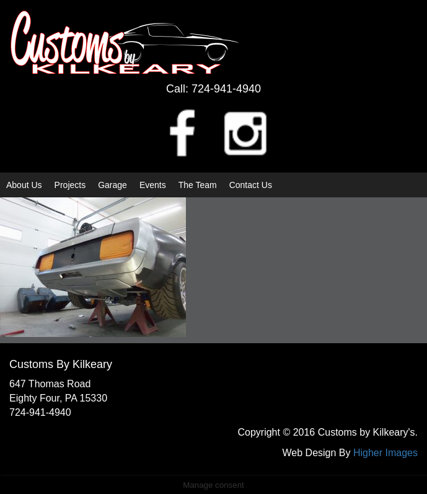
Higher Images (385, 452)
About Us (24, 185)
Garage (112, 185)
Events (152, 185)
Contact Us (250, 185)
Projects (70, 185)
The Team (197, 185)
